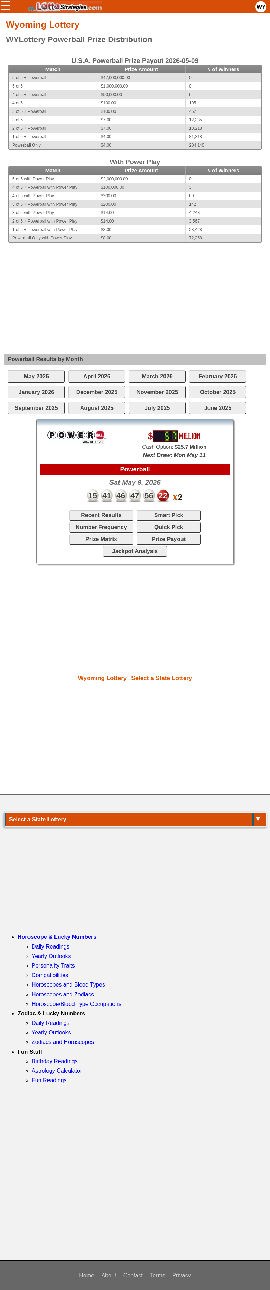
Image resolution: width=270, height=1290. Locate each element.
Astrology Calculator (57, 1071)
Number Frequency (101, 527)
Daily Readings (51, 947)
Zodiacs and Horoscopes (63, 1042)
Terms (157, 1275)
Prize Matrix (101, 539)
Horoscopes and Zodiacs (63, 994)
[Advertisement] (135, 292)
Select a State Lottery (161, 678)
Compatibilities (50, 975)
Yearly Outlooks (51, 956)
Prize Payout (169, 539)
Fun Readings (49, 1080)
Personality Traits (53, 966)
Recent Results (101, 515)
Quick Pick (168, 527)
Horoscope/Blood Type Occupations (76, 1004)
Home (86, 1275)
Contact (133, 1275)
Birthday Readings (55, 1061)
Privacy (181, 1275)
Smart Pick (169, 515)
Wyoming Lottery (102, 678)
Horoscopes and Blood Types (68, 985)
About (108, 1275)
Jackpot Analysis (135, 551)
